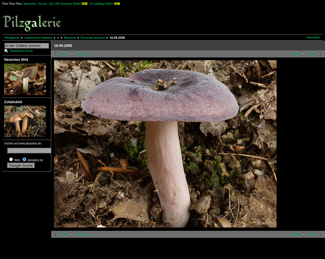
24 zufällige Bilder (102, 3)
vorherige (82, 53)
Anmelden (313, 37)
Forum (43, 3)
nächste (295, 53)
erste (64, 53)
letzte (312, 53)
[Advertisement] (206, 19)
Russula (70, 37)
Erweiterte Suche (21, 50)
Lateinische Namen (38, 37)
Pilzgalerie (11, 37)
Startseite (29, 3)
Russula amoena (93, 37)
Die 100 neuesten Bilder (65, 3)
